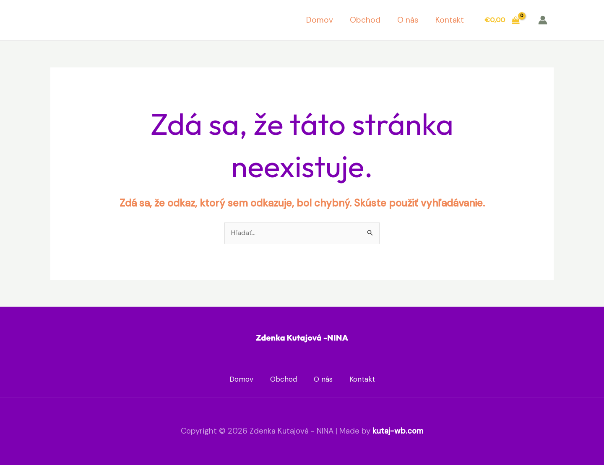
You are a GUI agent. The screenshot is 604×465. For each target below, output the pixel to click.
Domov (319, 20)
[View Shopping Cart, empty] (502, 20)
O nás (408, 20)
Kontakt (449, 20)
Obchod (365, 20)
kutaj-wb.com (397, 431)
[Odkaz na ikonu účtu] (542, 20)
